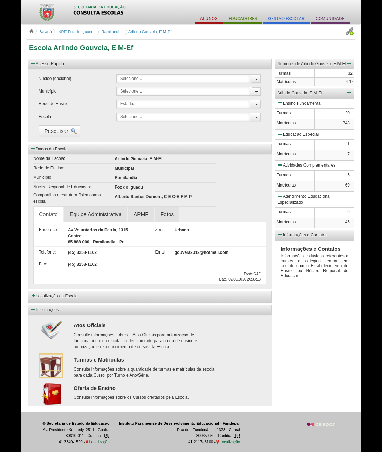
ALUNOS (208, 18)
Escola (45, 116)
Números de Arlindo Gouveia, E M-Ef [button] (314, 63)
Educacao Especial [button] (298, 134)
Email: (159, 252)
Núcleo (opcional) (55, 78)
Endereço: (48, 229)
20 (347, 112)
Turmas (284, 112)
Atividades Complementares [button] (306, 165)
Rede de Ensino (53, 103)
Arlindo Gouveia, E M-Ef (149, 31)
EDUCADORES (242, 18)
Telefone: (47, 252)
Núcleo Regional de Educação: (62, 186)
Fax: (43, 264)
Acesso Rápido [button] (47, 63)
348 (346, 123)
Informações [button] (44, 309)
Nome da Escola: (49, 158)
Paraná (41, 31)
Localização (99, 442)
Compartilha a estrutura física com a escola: (67, 198)
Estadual (128, 103)
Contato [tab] (48, 214)
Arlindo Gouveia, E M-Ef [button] (314, 92)
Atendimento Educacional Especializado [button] (303, 199)
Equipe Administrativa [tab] (96, 214)
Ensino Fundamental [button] (299, 103)
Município (47, 91)
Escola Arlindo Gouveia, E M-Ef (81, 48)
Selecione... (131, 78)
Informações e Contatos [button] (302, 234)
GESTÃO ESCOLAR (286, 18)
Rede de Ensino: (48, 168)
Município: (43, 177)
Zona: (159, 229)
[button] (59, 131)
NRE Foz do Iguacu (75, 31)
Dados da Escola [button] (49, 148)
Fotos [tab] (167, 214)
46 (347, 222)
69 (347, 185)
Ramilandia (110, 31)
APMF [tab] (141, 214)
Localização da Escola (56, 296)
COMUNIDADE (330, 18)
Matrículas (286, 123)
